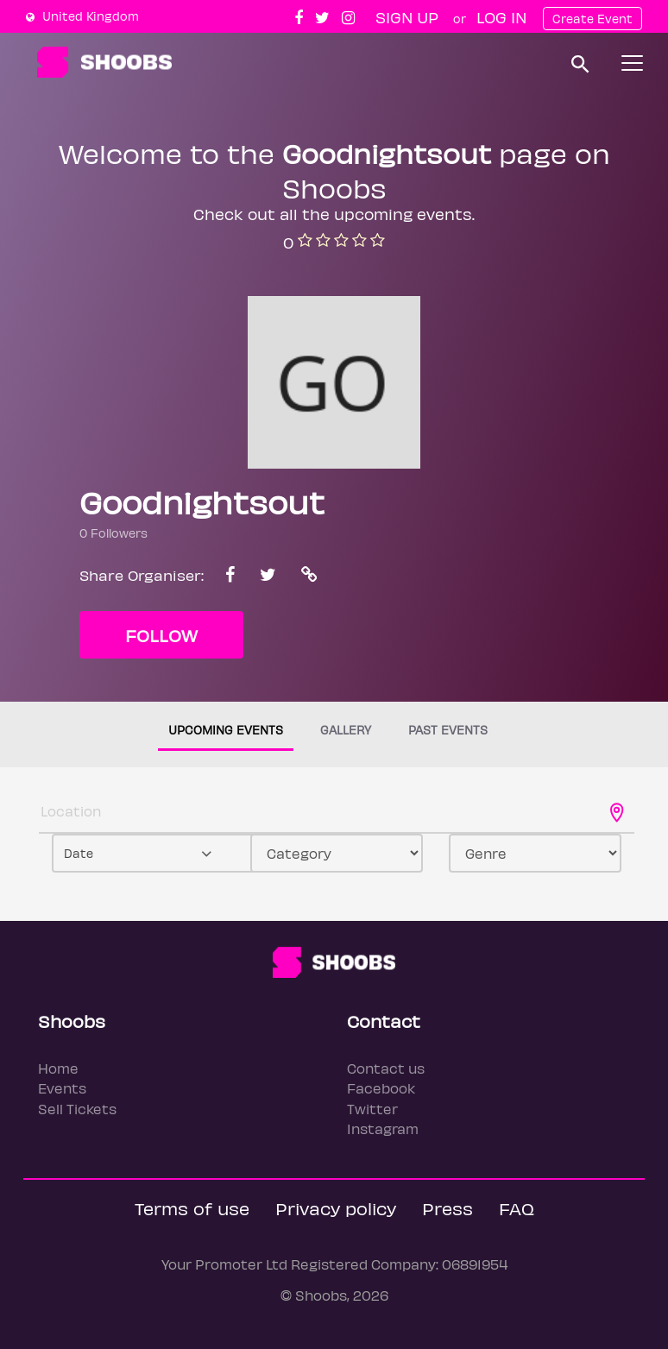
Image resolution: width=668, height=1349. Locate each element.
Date (78, 853)
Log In (501, 17)
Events (62, 1088)
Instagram (383, 1128)
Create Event (592, 18)
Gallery (345, 729)
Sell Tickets (77, 1108)
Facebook (381, 1088)
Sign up (406, 17)
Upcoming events (225, 729)
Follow (161, 635)
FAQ (516, 1208)
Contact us (386, 1068)
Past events (448, 729)
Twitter (372, 1108)
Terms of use (192, 1208)
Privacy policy (335, 1208)
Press (447, 1208)
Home (58, 1068)
